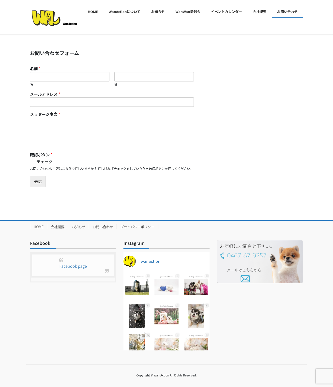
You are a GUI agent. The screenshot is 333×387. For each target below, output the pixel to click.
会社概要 (57, 226)
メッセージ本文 (45, 114)
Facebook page (73, 266)
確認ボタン (41, 154)
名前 (35, 68)
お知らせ (78, 226)
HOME (39, 226)
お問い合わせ (102, 226)
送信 (38, 181)
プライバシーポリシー (137, 226)
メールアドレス (45, 94)
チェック (44, 161)
